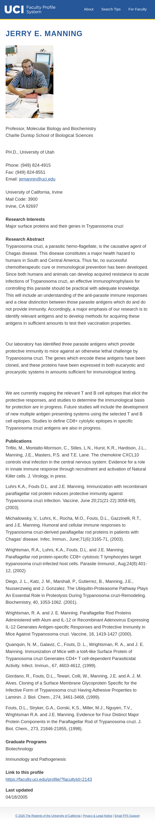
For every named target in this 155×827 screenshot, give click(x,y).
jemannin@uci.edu (37, 179)
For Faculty (137, 9)
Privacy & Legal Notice (97, 816)
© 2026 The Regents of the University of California (47, 816)
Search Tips (111, 9)
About (89, 9)
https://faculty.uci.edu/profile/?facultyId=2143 (49, 779)
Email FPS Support (127, 816)
